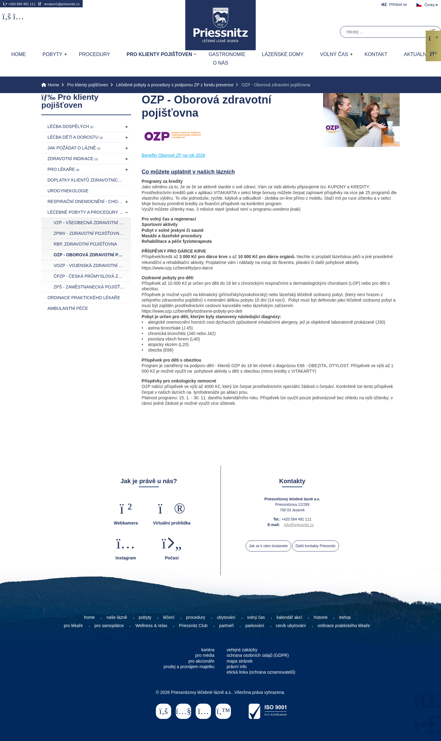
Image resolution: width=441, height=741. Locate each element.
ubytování (226, 617)
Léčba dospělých (70, 126)
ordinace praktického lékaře (344, 625)
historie (320, 617)
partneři (226, 625)
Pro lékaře (63, 169)
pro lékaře (73, 625)
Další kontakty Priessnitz (316, 546)
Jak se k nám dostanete (268, 546)
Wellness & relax (151, 625)
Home (220, 25)
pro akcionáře (201, 661)
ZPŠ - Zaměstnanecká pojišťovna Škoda (92, 286)
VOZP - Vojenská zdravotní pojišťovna (92, 265)
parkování (254, 625)
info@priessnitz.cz (299, 525)
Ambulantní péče (67, 308)
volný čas (256, 617)
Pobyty (52, 54)
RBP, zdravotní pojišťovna (85, 244)
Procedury (94, 54)
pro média (204, 655)
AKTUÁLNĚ (417, 54)
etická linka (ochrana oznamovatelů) (261, 672)
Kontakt (375, 54)
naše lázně (116, 617)
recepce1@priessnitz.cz (59, 4)
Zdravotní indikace (72, 158)
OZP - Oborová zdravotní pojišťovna (92, 254)
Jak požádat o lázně (73, 147)
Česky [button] (429, 5)
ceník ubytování (291, 625)
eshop (345, 617)
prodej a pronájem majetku (189, 666)
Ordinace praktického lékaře (83, 297)
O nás (220, 63)
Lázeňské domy (282, 54)
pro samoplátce (109, 625)
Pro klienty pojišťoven (159, 54)
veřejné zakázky (242, 649)
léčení (168, 617)
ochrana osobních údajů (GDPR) (258, 655)
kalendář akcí (289, 617)
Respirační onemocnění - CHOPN (87, 201)
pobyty (145, 617)
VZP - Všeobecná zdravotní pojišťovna (92, 222)
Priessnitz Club (193, 625)
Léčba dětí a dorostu (75, 137)
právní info (237, 666)
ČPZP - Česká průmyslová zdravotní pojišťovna (92, 276)
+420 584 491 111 (19, 4)
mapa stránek (240, 661)
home (89, 617)
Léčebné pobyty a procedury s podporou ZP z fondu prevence (174, 85)
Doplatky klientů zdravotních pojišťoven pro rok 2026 (89, 180)
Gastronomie (227, 54)
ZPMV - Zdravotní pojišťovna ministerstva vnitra (92, 233)
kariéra (207, 649)
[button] (394, 4)
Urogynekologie (68, 190)
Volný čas (334, 54)
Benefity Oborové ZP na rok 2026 (173, 155)
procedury (195, 617)
